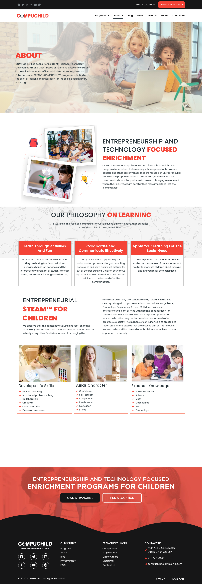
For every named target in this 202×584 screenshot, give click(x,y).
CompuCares (109, 547)
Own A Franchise (171, 4)
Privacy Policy (68, 560)
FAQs (63, 564)
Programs (102, 15)
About (118, 15)
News (140, 15)
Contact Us (178, 15)
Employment (109, 552)
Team (164, 15)
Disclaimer (108, 560)
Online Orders (110, 556)
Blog (130, 15)
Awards (152, 15)
